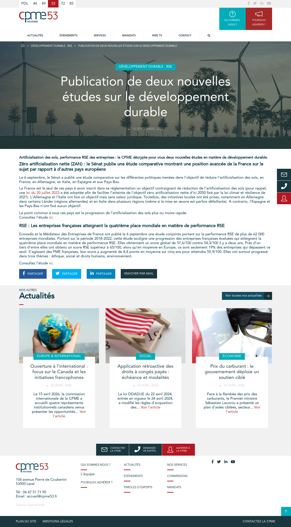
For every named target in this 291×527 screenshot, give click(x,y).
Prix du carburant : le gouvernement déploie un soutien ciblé (232, 372)
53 (53, 4)
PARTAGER (33, 273)
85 (71, 4)
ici (51, 217)
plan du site (26, 521)
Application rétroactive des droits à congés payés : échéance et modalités (145, 372)
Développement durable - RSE (51, 46)
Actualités (35, 35)
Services (100, 35)
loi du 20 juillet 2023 (42, 193)
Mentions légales (58, 521)
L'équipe (88, 474)
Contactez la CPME (259, 521)
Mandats (129, 35)
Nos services (177, 465)
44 (35, 4)
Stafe (41, 505)
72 (63, 4)
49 (44, 4)
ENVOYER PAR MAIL (139, 273)
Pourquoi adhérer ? (96, 482)
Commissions (177, 476)
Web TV (157, 35)
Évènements (68, 35)
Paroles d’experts (138, 487)
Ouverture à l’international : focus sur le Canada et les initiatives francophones (59, 372)
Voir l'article (150, 407)
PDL (24, 4)
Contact (185, 35)
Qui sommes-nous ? (95, 465)
